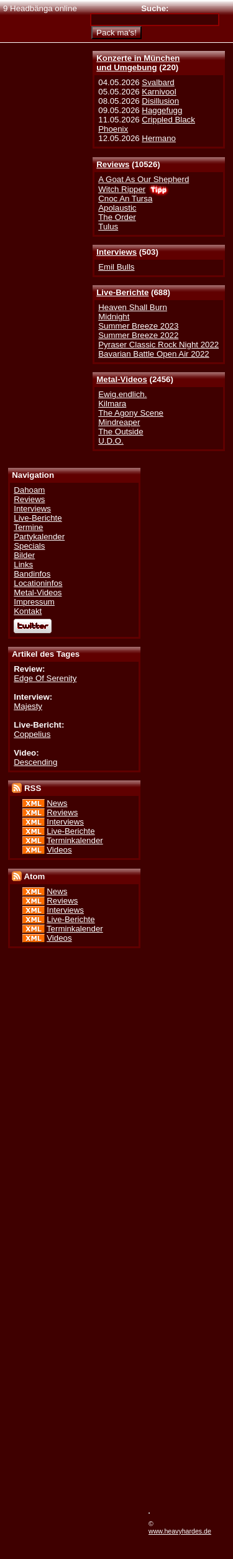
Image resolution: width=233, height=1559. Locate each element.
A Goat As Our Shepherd (143, 179)
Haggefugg (162, 110)
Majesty (28, 706)
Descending (35, 762)
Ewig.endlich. (122, 394)
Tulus (108, 226)
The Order (116, 217)
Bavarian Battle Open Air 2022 (153, 354)
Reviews (112, 164)
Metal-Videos (121, 379)
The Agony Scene (130, 413)
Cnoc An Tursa (125, 198)
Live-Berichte (122, 292)
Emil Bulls (116, 267)
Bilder (24, 555)
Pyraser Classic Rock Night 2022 (158, 344)
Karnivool (159, 91)
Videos (59, 849)
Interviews (116, 252)
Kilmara (112, 403)
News (57, 803)
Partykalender (39, 536)
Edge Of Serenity (45, 678)
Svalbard (158, 82)
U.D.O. (111, 441)
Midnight (113, 316)
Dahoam (29, 490)
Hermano (159, 138)
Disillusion (160, 101)
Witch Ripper (121, 189)
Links (23, 564)
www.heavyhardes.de (179, 1531)
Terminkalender (75, 840)
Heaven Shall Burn (132, 307)
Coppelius (32, 734)
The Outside (120, 431)
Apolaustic (117, 208)
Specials (29, 546)
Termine (28, 527)
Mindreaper (119, 422)
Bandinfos (32, 573)
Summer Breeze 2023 (138, 326)
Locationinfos (38, 583)
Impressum (34, 601)
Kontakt (28, 611)
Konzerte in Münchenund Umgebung (138, 62)
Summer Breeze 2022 (138, 335)
